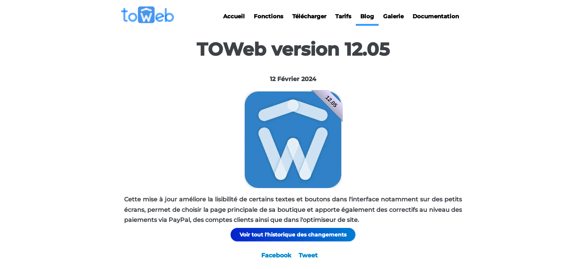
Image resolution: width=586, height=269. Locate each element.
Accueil (234, 16)
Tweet (308, 255)
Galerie (393, 16)
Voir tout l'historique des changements (293, 234)
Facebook (276, 255)
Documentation (436, 16)
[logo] (150, 14)
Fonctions (268, 16)
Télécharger (309, 16)
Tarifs (343, 16)
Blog (367, 16)
